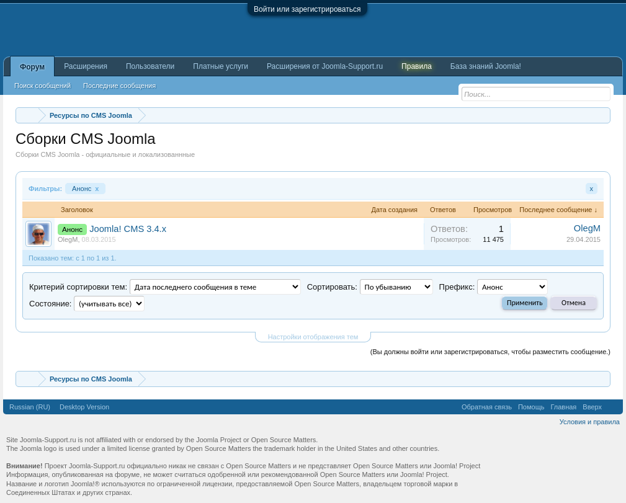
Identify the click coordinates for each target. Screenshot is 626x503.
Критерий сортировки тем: (78, 287)
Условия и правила (590, 421)
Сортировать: (332, 287)
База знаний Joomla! (485, 66)
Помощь (531, 407)
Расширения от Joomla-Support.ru (325, 66)
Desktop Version (84, 407)
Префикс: (457, 287)
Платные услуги (220, 66)
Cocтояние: (50, 303)
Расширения (85, 66)
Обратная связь (487, 407)
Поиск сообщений (42, 85)
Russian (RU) (29, 407)
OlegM (68, 239)
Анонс (85, 188)
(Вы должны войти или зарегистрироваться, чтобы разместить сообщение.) (490, 351)
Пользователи (150, 66)
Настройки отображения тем (313, 337)
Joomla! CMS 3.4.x (127, 229)
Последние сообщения (119, 85)
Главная (563, 407)
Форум (32, 67)
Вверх (592, 407)
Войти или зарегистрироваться (307, 9)
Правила (416, 66)
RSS (612, 407)
